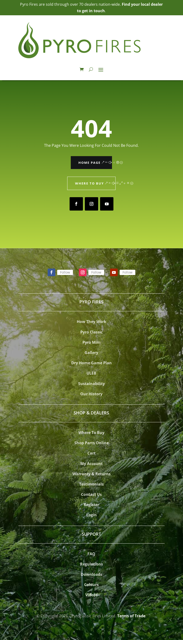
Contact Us (91, 494)
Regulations (91, 564)
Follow (65, 272)
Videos (91, 595)
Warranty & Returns (91, 473)
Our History (91, 394)
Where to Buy (89, 183)
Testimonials (91, 484)
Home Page (89, 162)
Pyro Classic (91, 332)
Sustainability (91, 383)
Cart (91, 453)
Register (91, 504)
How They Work (91, 321)
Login (91, 515)
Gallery (91, 352)
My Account (91, 463)
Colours (91, 584)
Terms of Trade (131, 616)
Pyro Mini (91, 342)
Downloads (91, 574)
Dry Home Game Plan (91, 362)
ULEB (91, 373)
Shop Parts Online (91, 442)
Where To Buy (91, 432)
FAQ (91, 553)
